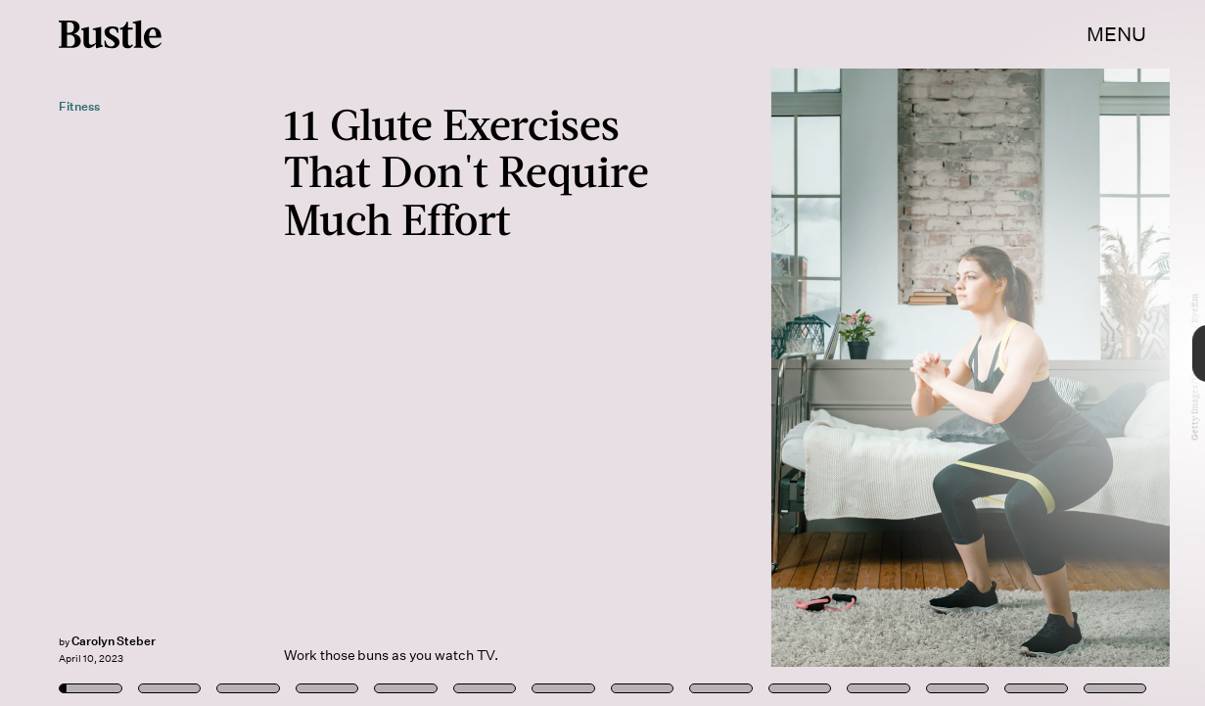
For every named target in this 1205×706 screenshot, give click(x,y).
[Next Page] (801, 353)
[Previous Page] (198, 353)
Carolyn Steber (113, 641)
